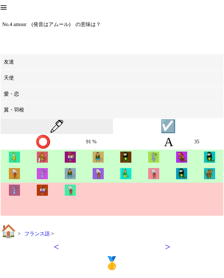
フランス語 (37, 233)
